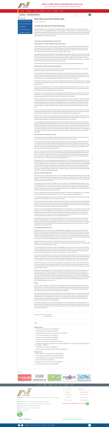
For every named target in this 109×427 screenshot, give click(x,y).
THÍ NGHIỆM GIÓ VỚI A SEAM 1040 (44, 347)
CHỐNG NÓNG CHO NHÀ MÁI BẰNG (44, 331)
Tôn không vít (68, 392)
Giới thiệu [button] (22, 10)
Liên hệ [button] (61, 10)
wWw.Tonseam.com (24, 410)
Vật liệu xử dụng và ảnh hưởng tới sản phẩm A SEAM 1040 (49, 349)
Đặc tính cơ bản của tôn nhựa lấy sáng (44, 337)
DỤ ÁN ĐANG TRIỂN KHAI (25, 23)
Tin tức (60, 384)
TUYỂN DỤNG (22, 26)
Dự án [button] (35, 10)
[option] (24, 378)
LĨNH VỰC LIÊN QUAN (24, 29)
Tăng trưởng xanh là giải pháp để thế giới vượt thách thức (47, 41)
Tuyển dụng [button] (55, 10)
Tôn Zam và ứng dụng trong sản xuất (44, 335)
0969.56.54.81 (36, 405)
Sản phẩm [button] (29, 11)
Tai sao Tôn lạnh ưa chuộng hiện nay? (44, 339)
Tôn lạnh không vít (69, 394)
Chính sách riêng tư (85, 394)
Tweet (35, 322)
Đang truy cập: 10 (27, 419)
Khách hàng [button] (42, 10)
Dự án (55, 384)
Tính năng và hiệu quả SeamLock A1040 (44, 364)
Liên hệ (71, 384)
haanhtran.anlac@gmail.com (24, 407)
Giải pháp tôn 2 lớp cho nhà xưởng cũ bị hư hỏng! (46, 361)
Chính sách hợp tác (85, 397)
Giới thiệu (45, 384)
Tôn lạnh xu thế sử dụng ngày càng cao (44, 329)
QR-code (21, 419)
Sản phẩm (51, 384)
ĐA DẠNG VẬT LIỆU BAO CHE (42, 359)
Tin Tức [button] (48, 10)
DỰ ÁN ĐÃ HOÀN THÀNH (25, 21)
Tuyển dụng (66, 384)
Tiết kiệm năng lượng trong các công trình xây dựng (46, 353)
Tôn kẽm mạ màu (69, 400)
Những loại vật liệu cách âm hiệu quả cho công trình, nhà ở (48, 333)
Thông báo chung (84, 392)
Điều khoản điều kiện (85, 400)
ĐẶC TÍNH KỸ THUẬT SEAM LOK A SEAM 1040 (46, 341)
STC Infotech (52, 425)
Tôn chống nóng (68, 397)
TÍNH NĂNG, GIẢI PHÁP (24, 32)
